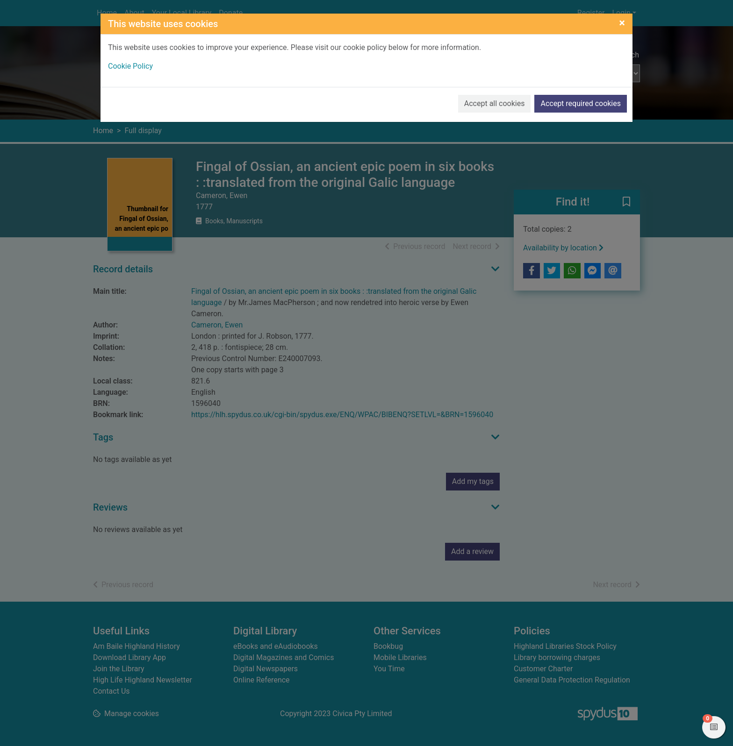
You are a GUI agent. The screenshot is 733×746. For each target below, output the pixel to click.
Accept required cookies (580, 103)
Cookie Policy (130, 66)
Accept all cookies (494, 103)
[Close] (621, 23)
